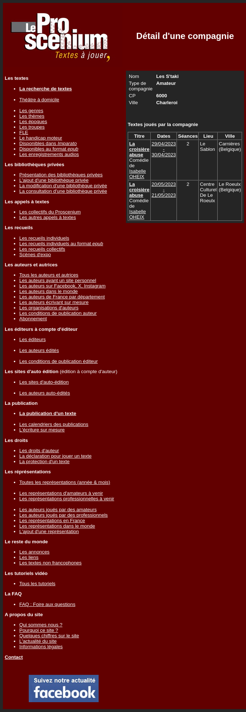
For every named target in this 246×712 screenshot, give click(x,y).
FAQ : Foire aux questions (47, 604)
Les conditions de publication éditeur (58, 361)
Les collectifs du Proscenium (50, 212)
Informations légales (41, 646)
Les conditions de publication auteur (58, 313)
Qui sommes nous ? (41, 624)
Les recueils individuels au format (61, 243)
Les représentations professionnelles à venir (66, 498)
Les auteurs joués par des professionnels (63, 515)
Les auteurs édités (39, 350)
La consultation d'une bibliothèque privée (63, 191)
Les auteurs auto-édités (44, 393)
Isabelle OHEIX (137, 173)
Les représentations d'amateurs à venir (61, 493)
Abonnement (33, 318)
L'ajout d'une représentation (49, 531)
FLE (23, 132)
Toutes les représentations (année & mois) (64, 482)
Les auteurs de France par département (62, 297)
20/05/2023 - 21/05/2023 (164, 189)
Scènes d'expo (35, 254)
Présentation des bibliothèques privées (61, 174)
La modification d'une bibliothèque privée (63, 185)
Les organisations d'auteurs (49, 307)
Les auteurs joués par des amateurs (58, 509)
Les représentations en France (52, 520)
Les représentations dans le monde (57, 526)
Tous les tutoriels (37, 583)
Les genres (31, 110)
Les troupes (32, 127)
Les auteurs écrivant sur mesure (53, 302)
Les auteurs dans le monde (48, 291)
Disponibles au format (48, 149)
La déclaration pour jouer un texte (55, 456)
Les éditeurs (32, 339)
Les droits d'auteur (39, 450)
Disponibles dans (48, 143)
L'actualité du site (38, 641)
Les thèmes (31, 116)
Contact (14, 657)
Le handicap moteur (40, 138)
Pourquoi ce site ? (38, 630)
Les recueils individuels (44, 238)
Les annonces (34, 552)
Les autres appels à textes (47, 217)
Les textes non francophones (50, 563)
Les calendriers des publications (53, 424)
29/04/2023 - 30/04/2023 (164, 149)
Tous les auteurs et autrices (48, 275)
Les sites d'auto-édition (44, 382)
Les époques (33, 121)
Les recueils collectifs (42, 249)
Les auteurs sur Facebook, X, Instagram (62, 286)
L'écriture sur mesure (42, 430)
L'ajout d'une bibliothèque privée (53, 180)
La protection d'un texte (44, 461)
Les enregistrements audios (49, 154)
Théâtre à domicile (39, 99)
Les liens (29, 557)
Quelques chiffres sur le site (49, 635)
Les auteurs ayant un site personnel (57, 280)
